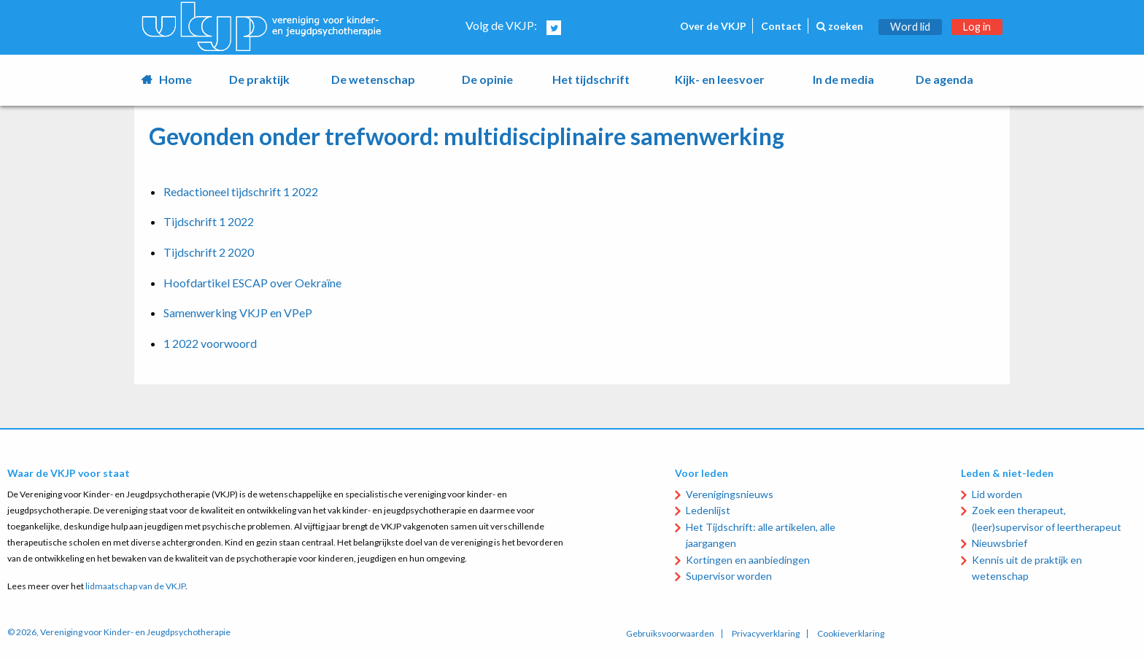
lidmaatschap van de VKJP (135, 586)
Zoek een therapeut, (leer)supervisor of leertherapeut (1046, 518)
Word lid (910, 26)
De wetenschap (373, 79)
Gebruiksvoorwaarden (670, 633)
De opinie (487, 79)
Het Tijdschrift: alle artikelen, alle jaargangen (760, 535)
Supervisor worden (729, 576)
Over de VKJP (713, 26)
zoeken (839, 26)
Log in (977, 26)
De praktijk (259, 79)
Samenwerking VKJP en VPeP (237, 312)
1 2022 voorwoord (210, 343)
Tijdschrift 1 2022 (208, 221)
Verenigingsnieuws (729, 494)
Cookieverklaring (850, 633)
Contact (781, 26)
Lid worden (997, 494)
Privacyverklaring (766, 633)
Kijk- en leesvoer (720, 79)
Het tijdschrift (591, 79)
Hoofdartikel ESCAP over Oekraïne (252, 283)
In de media (843, 79)
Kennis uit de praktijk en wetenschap (1027, 568)
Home (175, 79)
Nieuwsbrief (999, 543)
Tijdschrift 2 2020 (208, 252)
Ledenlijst (708, 510)
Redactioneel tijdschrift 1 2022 (240, 191)
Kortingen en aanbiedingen (748, 560)
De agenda (944, 79)
